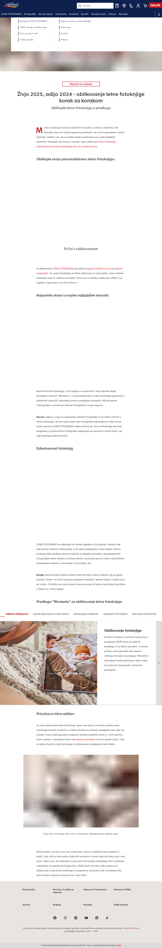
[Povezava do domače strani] (30, 5)
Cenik (119, 945)
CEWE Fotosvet (121, 904)
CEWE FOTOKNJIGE (63, 268)
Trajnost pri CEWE (122, 889)
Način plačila (29, 889)
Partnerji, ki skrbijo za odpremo (63, 891)
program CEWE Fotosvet (98, 268)
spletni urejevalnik (86, 739)
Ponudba (87, 904)
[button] (138, 5)
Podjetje (57, 904)
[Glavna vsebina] (81, 449)
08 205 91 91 (130, 928)
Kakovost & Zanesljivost (95, 889)
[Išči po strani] (95, 5)
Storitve (26, 904)
